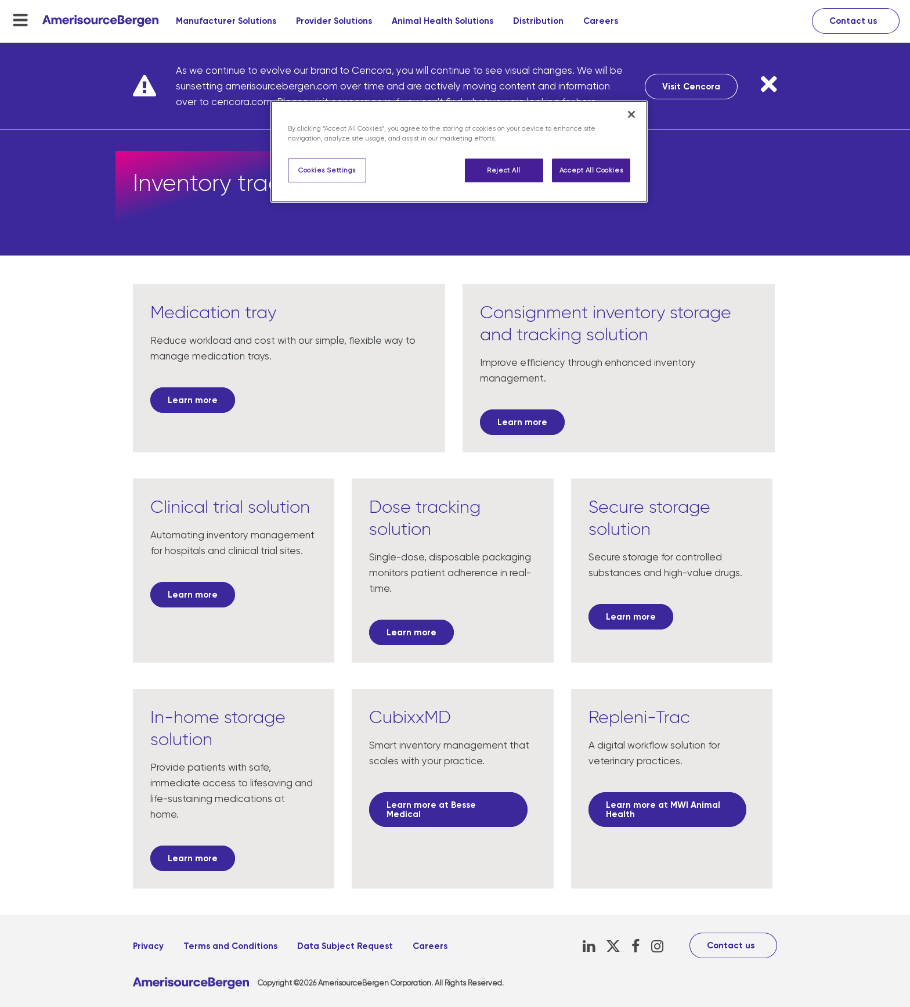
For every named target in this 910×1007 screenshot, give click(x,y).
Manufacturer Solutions (226, 21)
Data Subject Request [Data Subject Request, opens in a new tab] (345, 946)
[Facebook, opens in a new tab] (635, 946)
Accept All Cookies (591, 170)
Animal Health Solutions (442, 21)
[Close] (631, 114)
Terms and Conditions (230, 946)
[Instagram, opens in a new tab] (657, 946)
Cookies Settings (327, 170)
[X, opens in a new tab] (613, 946)
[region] (459, 151)
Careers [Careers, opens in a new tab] (600, 21)
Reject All (504, 170)
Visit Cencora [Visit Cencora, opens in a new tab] (691, 86)
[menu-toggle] (20, 20)
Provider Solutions (334, 21)
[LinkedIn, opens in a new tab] (589, 946)
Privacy (148, 946)
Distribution (538, 21)
